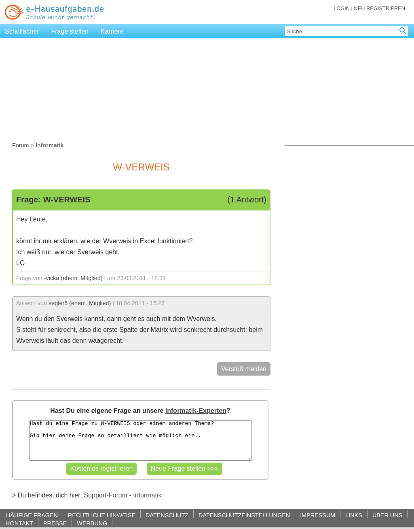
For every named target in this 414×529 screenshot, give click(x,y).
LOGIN (342, 8)
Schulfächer (22, 31)
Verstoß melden (243, 368)
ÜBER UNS (387, 515)
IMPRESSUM (317, 515)
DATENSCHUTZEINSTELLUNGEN (244, 515)
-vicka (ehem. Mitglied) (73, 278)
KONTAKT (19, 523)
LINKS (353, 515)
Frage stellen (70, 31)
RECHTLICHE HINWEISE (101, 515)
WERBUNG (92, 523)
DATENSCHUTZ (167, 515)
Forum (20, 145)
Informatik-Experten (195, 410)
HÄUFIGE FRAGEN (32, 515)
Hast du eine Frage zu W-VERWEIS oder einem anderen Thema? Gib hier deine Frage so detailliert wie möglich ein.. (140, 440)
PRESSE (55, 523)
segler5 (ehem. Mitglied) (80, 303)
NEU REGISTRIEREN (379, 8)
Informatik (147, 495)
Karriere (112, 31)
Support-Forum (105, 495)
